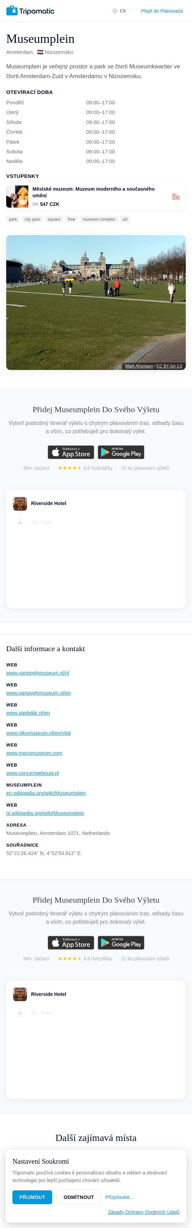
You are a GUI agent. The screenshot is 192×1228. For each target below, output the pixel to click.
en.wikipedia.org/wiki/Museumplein (46, 793)
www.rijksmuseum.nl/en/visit (38, 733)
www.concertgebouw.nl (32, 773)
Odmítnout (79, 1197)
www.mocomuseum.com (34, 753)
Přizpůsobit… (119, 1197)
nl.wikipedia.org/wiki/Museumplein (45, 813)
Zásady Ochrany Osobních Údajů (144, 1212)
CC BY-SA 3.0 (169, 366)
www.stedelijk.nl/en (28, 713)
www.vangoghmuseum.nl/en (38, 693)
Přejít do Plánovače (162, 11)
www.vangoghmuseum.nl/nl (37, 673)
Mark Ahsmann (139, 366)
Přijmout (32, 1197)
